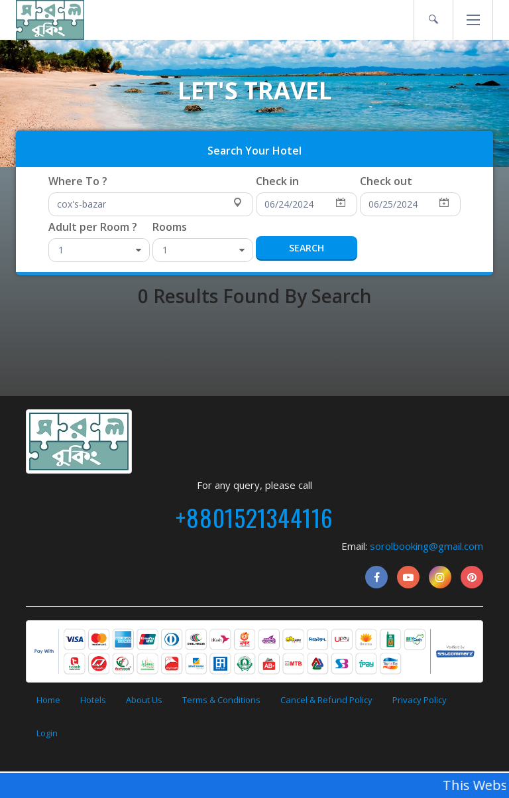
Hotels (93, 700)
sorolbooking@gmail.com (426, 546)
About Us (144, 700)
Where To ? (77, 181)
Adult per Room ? (92, 227)
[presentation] (254, 148)
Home (48, 700)
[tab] (254, 148)
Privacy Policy (419, 700)
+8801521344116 (254, 517)
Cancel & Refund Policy (326, 700)
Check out (386, 181)
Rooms (169, 227)
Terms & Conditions (221, 700)
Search (306, 247)
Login (47, 733)
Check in (277, 181)
